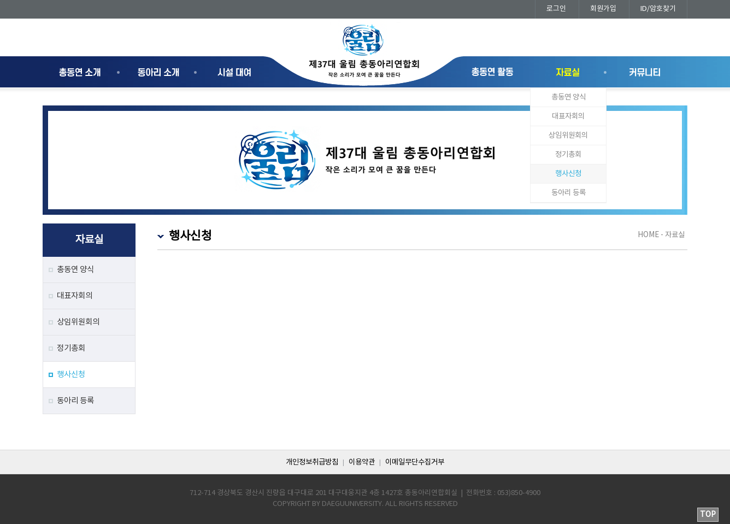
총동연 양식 (568, 97)
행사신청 (568, 173)
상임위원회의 (568, 135)
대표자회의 (568, 116)
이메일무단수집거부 (414, 462)
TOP (708, 514)
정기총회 (568, 154)
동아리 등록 (568, 193)
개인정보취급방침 (312, 462)
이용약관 (362, 462)
